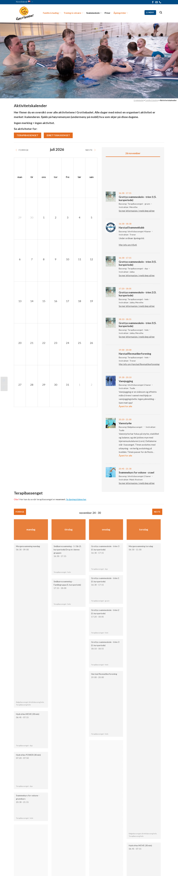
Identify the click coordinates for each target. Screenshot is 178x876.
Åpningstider (120, 13)
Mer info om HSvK (128, 244)
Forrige (20, 512)
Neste (157, 512)
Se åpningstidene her (76, 499)
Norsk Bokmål (24, 1)
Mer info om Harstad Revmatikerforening (139, 364)
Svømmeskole (93, 13)
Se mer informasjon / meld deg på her (137, 210)
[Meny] (150, 12)
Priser (107, 13)
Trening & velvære (73, 13)
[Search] (161, 12)
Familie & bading (52, 13)
